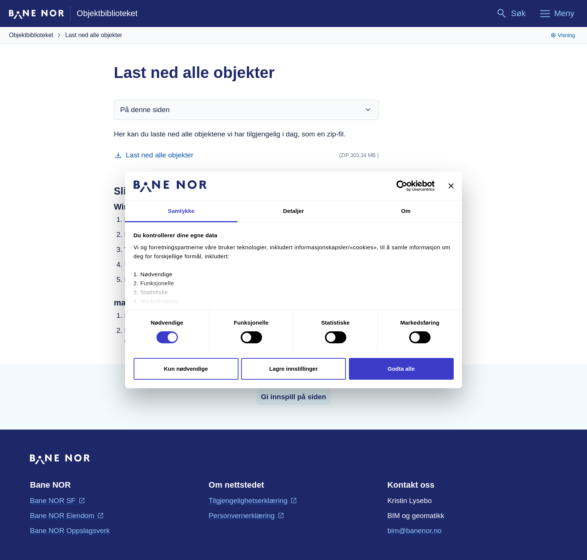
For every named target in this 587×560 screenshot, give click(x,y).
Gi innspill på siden (293, 397)
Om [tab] (405, 211)
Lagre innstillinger (293, 368)
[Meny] (556, 13)
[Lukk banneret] (451, 186)
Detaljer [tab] (293, 211)
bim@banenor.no (414, 530)
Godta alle (401, 368)
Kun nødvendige (186, 368)
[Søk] (510, 13)
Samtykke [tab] (181, 211)
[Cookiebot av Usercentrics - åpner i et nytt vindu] (402, 186)
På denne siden (246, 109)
